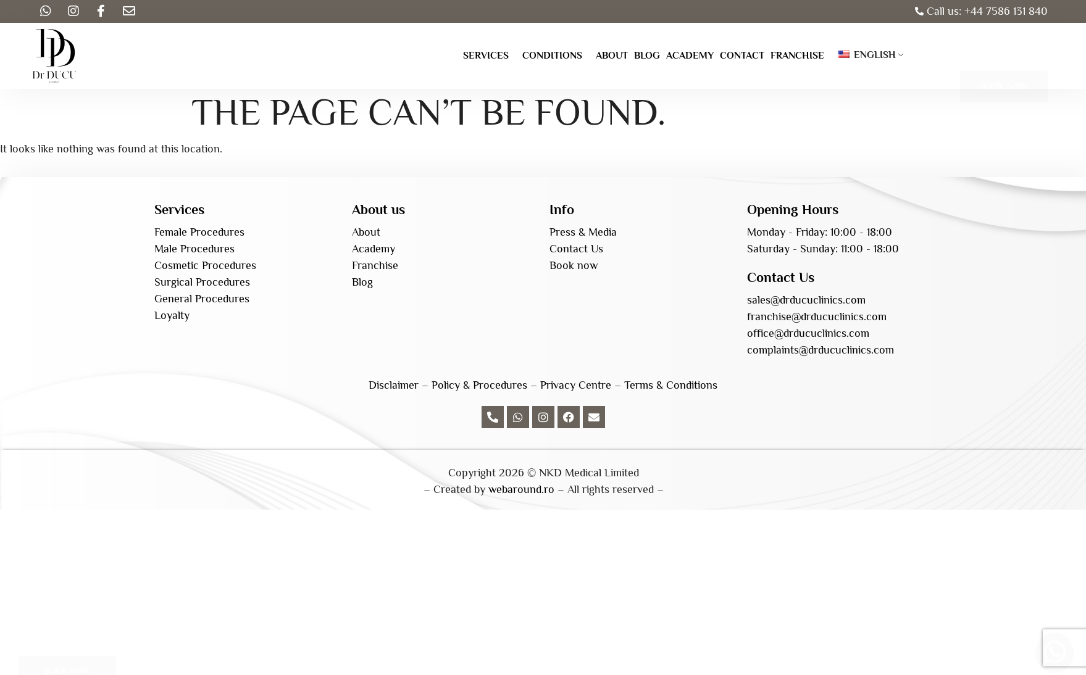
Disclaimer (394, 385)
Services (486, 55)
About (612, 55)
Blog (647, 55)
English (867, 54)
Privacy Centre (575, 385)
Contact (742, 55)
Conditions (552, 55)
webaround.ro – (526, 489)
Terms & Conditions (670, 385)
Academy (690, 55)
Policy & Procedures (479, 385)
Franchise (797, 55)
